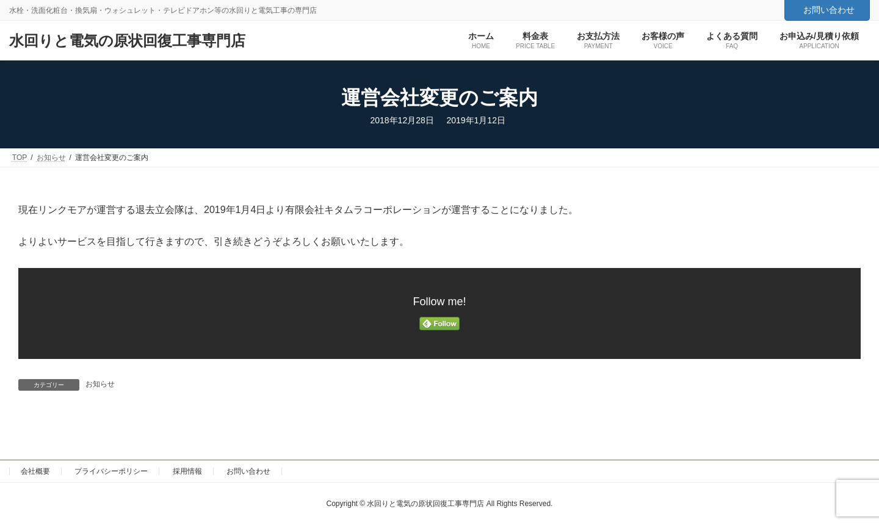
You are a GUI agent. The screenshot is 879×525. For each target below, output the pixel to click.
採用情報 (187, 471)
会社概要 (35, 471)
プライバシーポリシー (111, 471)
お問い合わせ (829, 10)
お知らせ (100, 384)
